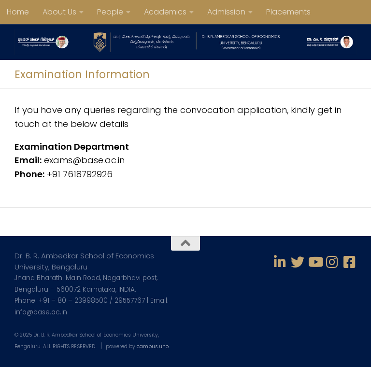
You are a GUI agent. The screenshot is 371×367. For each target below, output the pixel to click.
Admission (226, 11)
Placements (288, 11)
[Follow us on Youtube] (315, 262)
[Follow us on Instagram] (332, 262)
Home (18, 11)
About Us (59, 11)
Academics (165, 11)
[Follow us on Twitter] (297, 262)
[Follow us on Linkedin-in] (280, 262)
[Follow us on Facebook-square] (350, 262)
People (110, 11)
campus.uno (153, 346)
